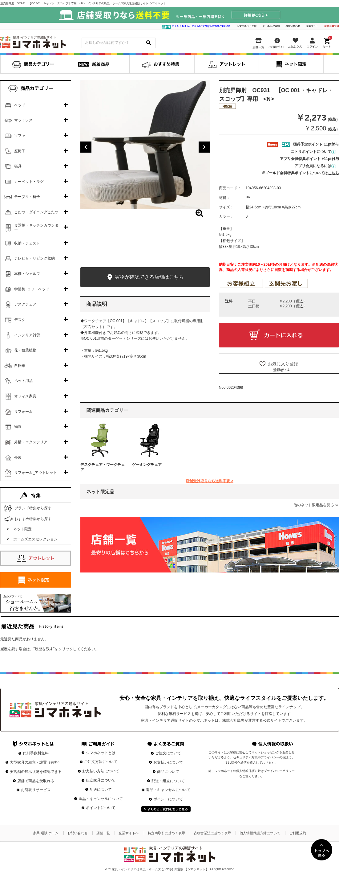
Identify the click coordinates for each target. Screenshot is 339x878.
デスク (19, 320)
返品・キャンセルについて (101, 799)
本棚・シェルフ (27, 274)
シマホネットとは (246, 26)
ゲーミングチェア (147, 464)
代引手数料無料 (36, 753)
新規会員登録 (331, 26)
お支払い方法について (100, 771)
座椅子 (19, 151)
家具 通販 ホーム (46, 833)
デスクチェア (25, 304)
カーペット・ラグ (29, 181)
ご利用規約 (297, 833)
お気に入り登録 (283, 363)
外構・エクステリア (30, 442)
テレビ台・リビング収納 (34, 258)
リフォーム (23, 411)
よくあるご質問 (271, 26)
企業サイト (312, 26)
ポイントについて (100, 808)
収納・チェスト (27, 243)
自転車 (19, 365)
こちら (333, 173)
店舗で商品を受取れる (35, 781)
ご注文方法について (100, 762)
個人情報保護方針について (260, 833)
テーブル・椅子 (27, 197)
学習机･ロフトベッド (31, 289)
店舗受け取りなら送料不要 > (209, 481)
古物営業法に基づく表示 (212, 833)
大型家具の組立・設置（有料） (36, 762)
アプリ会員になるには (315, 166)
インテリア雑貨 (27, 335)
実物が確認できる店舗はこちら (145, 277)
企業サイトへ (129, 833)
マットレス (23, 120)
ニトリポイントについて (313, 152)
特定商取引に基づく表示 (166, 833)
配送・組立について (168, 781)
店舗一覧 (103, 833)
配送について (101, 789)
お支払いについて (168, 762)
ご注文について (168, 753)
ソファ (19, 135)
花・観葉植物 (25, 350)
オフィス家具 (25, 396)
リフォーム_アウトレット (35, 472)
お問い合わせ (292, 26)
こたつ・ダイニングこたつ (36, 212)
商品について (168, 771)
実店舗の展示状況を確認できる (36, 771)
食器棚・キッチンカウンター (36, 227)
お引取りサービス (35, 790)
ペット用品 (23, 381)
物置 (18, 427)
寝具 (18, 166)
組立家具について (100, 780)
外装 (18, 457)
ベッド (19, 105)
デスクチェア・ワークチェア (102, 467)
